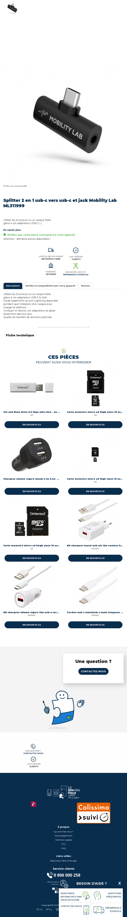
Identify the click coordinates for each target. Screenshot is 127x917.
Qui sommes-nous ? (63, 831)
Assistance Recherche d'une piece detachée (71, 896)
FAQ (63, 848)
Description (13, 286)
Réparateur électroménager (63, 860)
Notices (85, 286)
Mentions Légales (63, 840)
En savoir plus (12, 229)
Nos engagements (63, 835)
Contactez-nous (93, 671)
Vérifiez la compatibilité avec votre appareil (50, 286)
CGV (63, 844)
